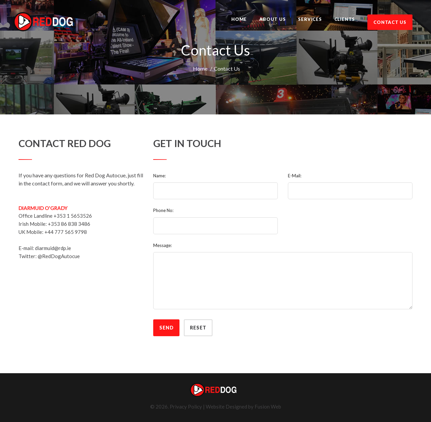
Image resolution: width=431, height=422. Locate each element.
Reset (198, 327)
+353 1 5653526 (73, 216)
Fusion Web (268, 406)
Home (200, 68)
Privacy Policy (186, 406)
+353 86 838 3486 (69, 224)
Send (166, 327)
